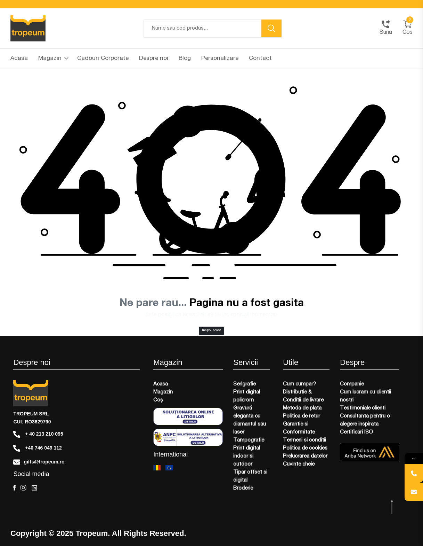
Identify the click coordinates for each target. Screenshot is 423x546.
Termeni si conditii (304, 440)
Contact (260, 59)
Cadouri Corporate (103, 59)
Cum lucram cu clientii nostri (365, 396)
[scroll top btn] (393, 507)
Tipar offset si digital (250, 476)
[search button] (271, 28)
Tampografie (248, 440)
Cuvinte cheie (299, 464)
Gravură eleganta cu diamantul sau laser (249, 420)
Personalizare (219, 59)
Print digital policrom (246, 396)
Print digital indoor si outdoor (246, 456)
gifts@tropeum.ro (38, 462)
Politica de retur (301, 416)
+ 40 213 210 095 (38, 434)
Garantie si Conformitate (299, 428)
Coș (158, 400)
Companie (352, 384)
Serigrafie (244, 384)
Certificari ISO (356, 432)
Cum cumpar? (299, 384)
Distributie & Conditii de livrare (303, 396)
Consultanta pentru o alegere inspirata (365, 420)
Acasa (19, 59)
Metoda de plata (302, 408)
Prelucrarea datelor (305, 456)
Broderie (243, 488)
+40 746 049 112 (37, 448)
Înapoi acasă (211, 330)
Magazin (53, 59)
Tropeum (91, 533)
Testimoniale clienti (362, 408)
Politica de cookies (305, 448)
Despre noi (153, 59)
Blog (185, 59)
